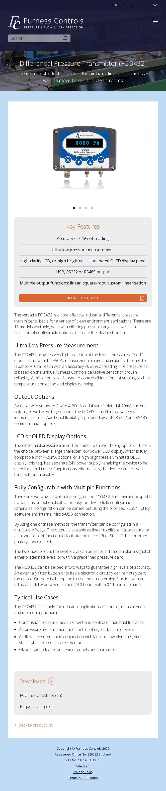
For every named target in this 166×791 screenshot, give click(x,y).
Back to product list (35, 725)
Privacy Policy (83, 772)
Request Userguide (37, 706)
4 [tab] (92, 208)
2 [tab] (79, 208)
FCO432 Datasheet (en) (41, 695)
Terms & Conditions (83, 777)
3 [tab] (86, 208)
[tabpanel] (83, 153)
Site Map (83, 766)
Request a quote (83, 298)
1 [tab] (73, 208)
